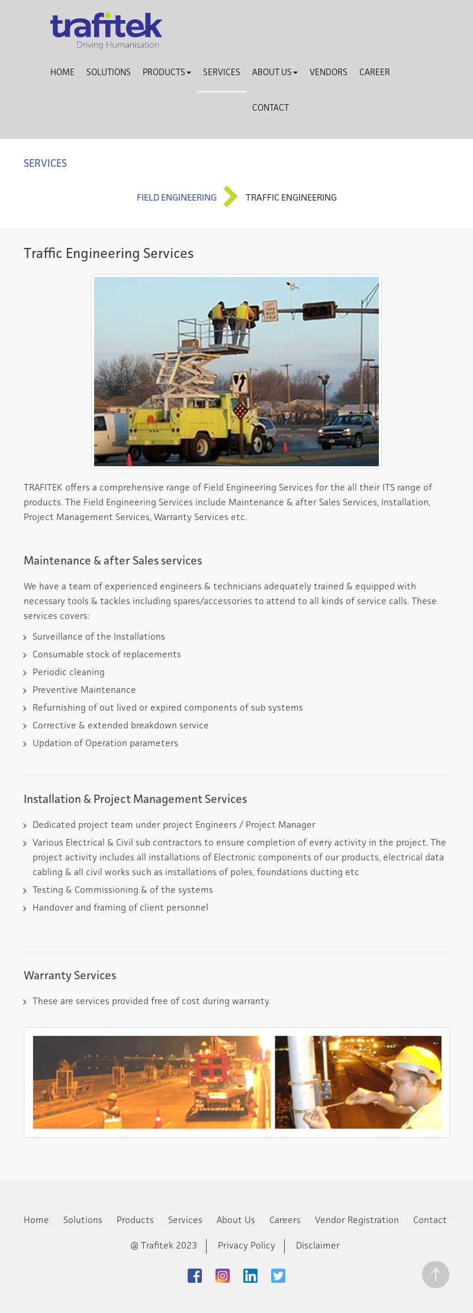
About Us (236, 1220)
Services (221, 73)
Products (135, 1220)
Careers (285, 1220)
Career (374, 73)
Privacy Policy (246, 1246)
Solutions (108, 73)
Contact (270, 108)
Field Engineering (177, 198)
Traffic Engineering (291, 198)
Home (62, 73)
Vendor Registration (357, 1220)
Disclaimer (318, 1246)
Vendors (328, 73)
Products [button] (167, 73)
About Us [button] (275, 73)
